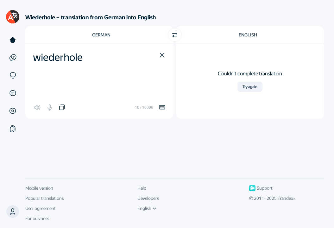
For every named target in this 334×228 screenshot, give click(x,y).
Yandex (286, 198)
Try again (250, 87)
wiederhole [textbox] (58, 57)
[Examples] (12, 57)
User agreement (40, 208)
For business (37, 218)
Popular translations (44, 198)
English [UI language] (146, 208)
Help (141, 188)
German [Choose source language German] (101, 34)
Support (261, 188)
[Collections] (12, 128)
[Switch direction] (174, 34)
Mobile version (39, 188)
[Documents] (12, 93)
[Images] (12, 110)
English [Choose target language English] (248, 34)
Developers (148, 198)
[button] (162, 55)
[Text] (12, 40)
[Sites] (12, 75)
